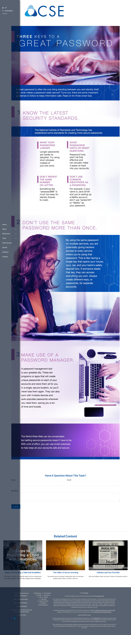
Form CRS (85, 593)
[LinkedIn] (3, 8)
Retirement (37, 593)
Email (69, 480)
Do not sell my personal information (102, 612)
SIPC (98, 618)
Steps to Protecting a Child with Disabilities (23, 572)
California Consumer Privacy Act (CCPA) (105, 610)
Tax (40, 597)
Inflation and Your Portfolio (108, 572)
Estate (39, 595)
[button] (9, 227)
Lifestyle (43, 599)
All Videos (44, 603)
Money (46, 597)
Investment (47, 593)
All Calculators (43, 605)
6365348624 (7, 10)
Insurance (47, 595)
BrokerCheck (100, 596)
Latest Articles (43, 601)
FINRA (95, 618)
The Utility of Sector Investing (65, 572)
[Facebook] (6, 8)
